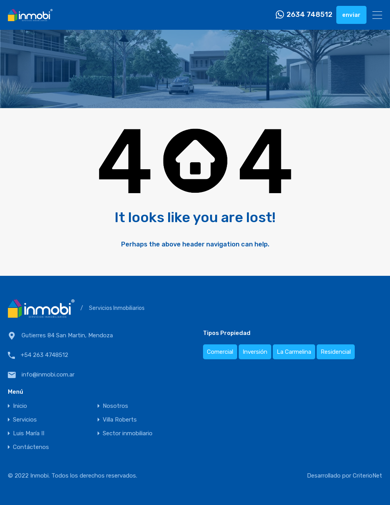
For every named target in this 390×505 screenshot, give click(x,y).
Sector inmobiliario (127, 433)
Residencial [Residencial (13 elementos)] (336, 351)
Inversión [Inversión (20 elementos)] (255, 351)
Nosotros (115, 406)
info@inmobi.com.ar (48, 374)
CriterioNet (367, 475)
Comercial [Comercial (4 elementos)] (220, 351)
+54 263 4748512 (44, 354)
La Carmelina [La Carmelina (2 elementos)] (294, 351)
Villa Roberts (120, 420)
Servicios (25, 420)
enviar (351, 14)
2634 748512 (309, 15)
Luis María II (28, 433)
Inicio (20, 406)
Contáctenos (31, 447)
